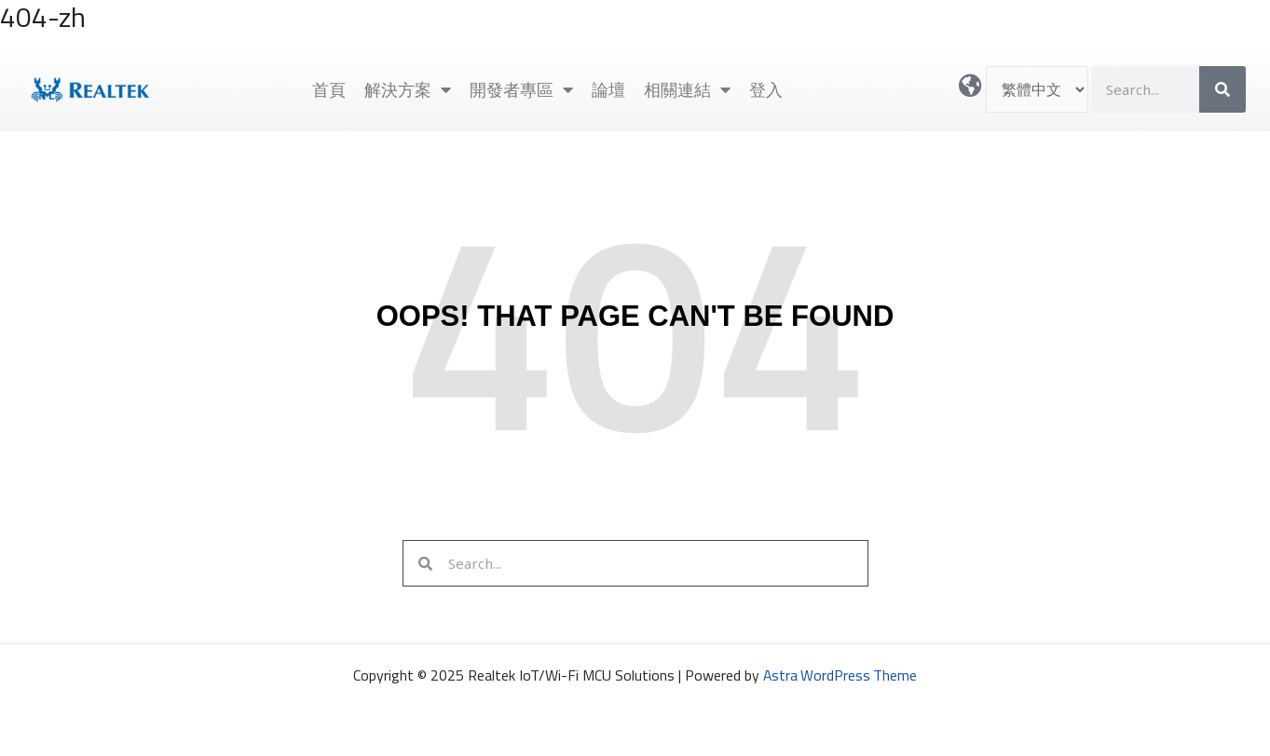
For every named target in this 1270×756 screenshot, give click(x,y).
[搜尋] (1222, 89)
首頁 (329, 89)
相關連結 (687, 89)
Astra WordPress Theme (840, 675)
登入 (766, 89)
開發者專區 (521, 89)
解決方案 (407, 89)
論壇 (608, 89)
